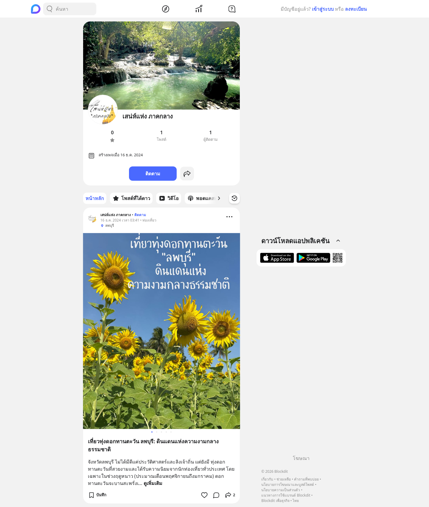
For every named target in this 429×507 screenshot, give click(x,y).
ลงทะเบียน (356, 9)
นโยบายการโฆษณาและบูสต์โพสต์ (287, 484)
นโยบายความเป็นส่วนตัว (280, 489)
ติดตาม (152, 173)
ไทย (296, 500)
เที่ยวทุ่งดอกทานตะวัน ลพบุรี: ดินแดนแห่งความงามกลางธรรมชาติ (153, 445)
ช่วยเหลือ (283, 479)
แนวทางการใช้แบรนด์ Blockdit (285, 495)
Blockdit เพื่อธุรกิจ (275, 500)
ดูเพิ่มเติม (153, 483)
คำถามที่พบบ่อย (306, 479)
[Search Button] (49, 8)
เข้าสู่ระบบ (323, 9)
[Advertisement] (301, 363)
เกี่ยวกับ (267, 479)
